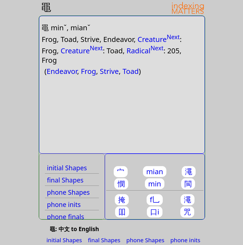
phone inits (64, 204)
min (154, 184)
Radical (138, 50)
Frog (88, 71)
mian (154, 171)
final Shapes (65, 180)
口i (154, 212)
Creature (152, 39)
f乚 (155, 199)
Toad (131, 71)
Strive (109, 71)
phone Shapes (68, 192)
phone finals (65, 216)
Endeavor (62, 71)
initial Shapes (67, 167)
